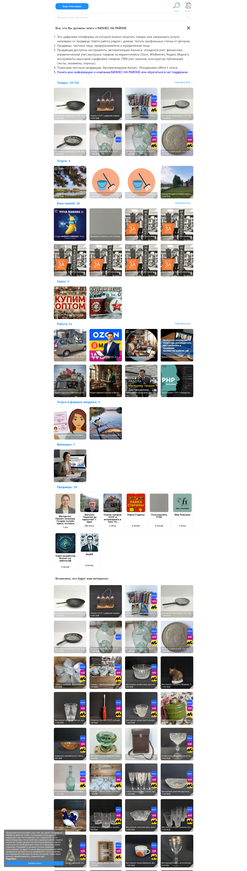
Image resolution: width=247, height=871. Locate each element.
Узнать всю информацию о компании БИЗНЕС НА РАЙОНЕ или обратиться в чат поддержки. (122, 72)
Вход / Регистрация (72, 6)
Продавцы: (67, 487)
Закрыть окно (34, 863)
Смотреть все (182, 82)
